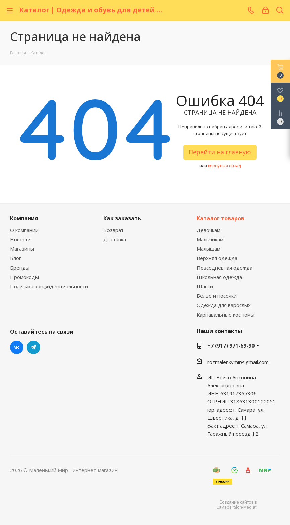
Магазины (22, 248)
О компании (24, 230)
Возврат (113, 230)
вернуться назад (224, 166)
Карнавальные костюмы (226, 314)
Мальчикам (210, 239)
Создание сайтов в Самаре (236, 504)
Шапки (205, 286)
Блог (15, 258)
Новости (20, 239)
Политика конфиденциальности (49, 286)
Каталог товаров (220, 218)
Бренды (19, 267)
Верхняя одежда (217, 258)
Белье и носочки (217, 295)
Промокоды (24, 277)
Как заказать (122, 218)
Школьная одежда (219, 277)
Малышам (208, 248)
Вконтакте (16, 347)
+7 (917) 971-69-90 (231, 345)
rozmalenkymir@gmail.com (238, 362)
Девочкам (208, 230)
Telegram (33, 347)
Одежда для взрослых (224, 305)
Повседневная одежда (224, 267)
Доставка (114, 239)
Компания (24, 218)
